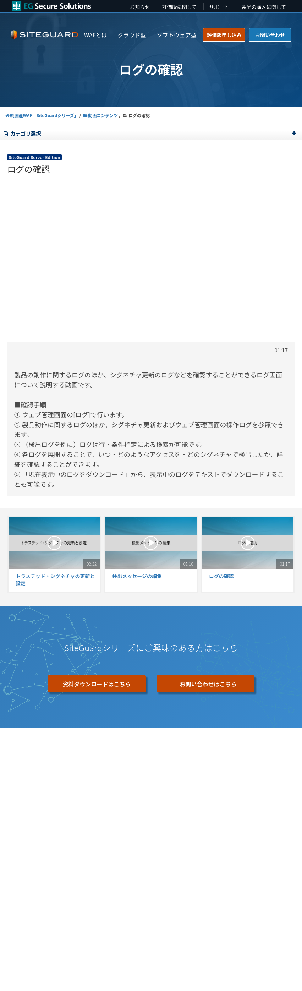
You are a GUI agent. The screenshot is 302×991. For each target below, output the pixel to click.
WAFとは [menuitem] (95, 35)
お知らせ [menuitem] (140, 6)
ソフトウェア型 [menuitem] (177, 35)
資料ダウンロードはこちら (96, 684)
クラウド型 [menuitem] (132, 35)
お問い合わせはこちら (208, 684)
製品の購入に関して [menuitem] (263, 6)
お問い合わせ (270, 34)
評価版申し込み (224, 34)
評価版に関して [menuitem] (179, 6)
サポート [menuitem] (219, 6)
